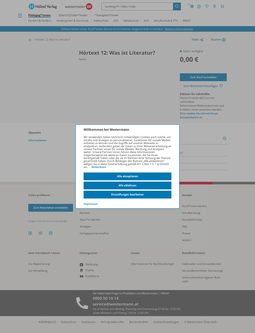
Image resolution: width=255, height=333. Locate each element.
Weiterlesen (98, 167)
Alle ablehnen (127, 185)
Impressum (91, 204)
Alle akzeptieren (127, 176)
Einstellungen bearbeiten (127, 194)
